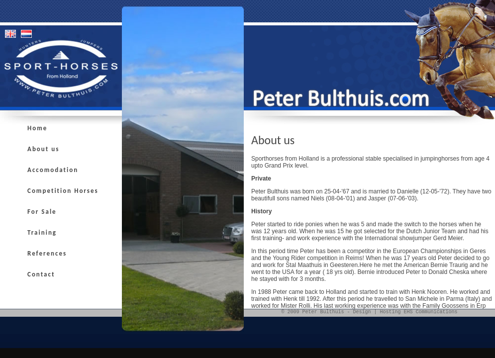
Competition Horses (63, 190)
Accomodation (52, 170)
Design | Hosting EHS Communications (405, 312)
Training (42, 232)
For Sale (42, 211)
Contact (41, 274)
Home (37, 128)
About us (43, 149)
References (47, 253)
